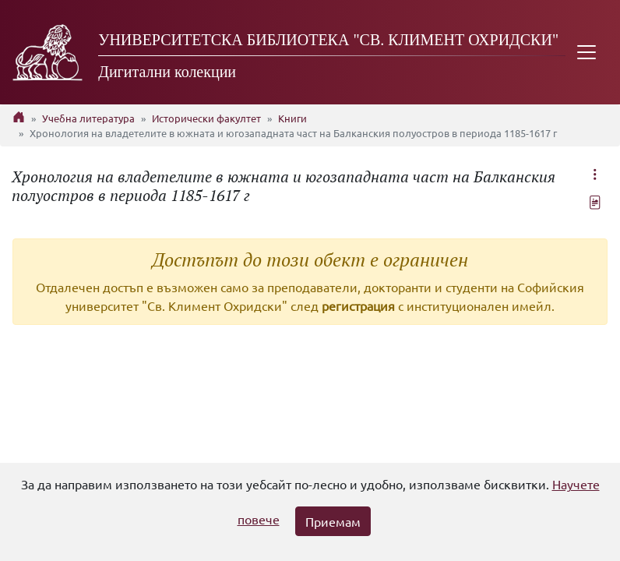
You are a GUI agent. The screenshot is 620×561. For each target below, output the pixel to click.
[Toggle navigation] (586, 52)
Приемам (333, 521)
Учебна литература (88, 118)
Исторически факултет (206, 118)
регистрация (358, 305)
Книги (292, 118)
